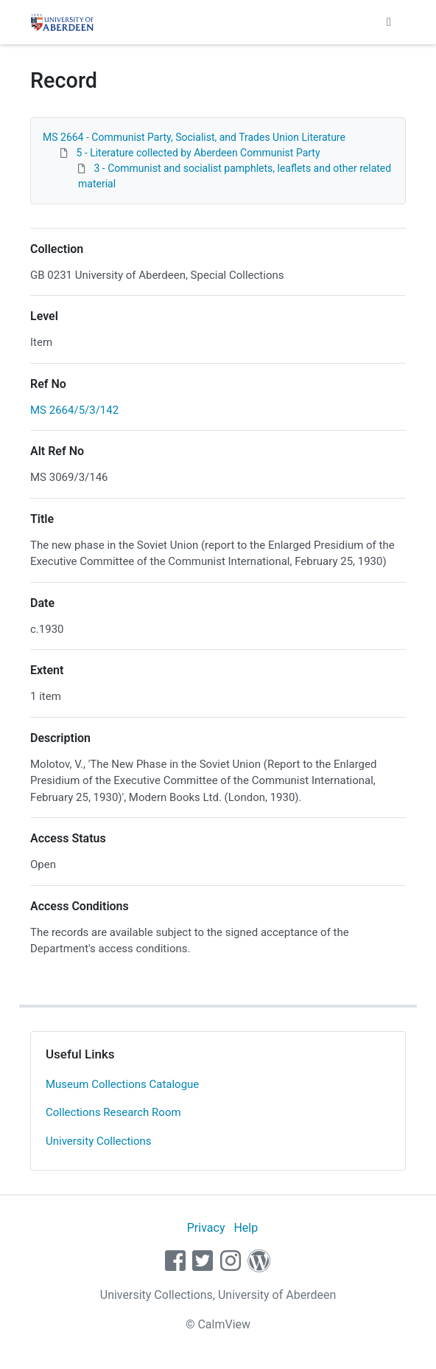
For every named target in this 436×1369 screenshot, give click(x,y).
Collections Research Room (113, 1112)
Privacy (206, 1228)
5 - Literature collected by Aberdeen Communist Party (198, 153)
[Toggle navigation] (389, 22)
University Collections (99, 1141)
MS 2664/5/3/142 (74, 410)
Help (245, 1228)
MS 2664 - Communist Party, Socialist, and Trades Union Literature (194, 137)
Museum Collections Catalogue (122, 1084)
